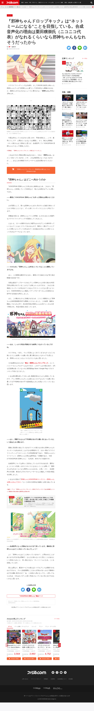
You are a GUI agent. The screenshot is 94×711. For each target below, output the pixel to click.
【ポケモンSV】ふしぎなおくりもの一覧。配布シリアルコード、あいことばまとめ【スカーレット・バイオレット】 (81, 113)
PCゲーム (34, 2)
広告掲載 (71, 687)
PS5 (30, 2)
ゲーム (10, 635)
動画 (62, 2)
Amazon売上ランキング (16, 627)
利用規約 (46, 687)
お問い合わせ (25, 687)
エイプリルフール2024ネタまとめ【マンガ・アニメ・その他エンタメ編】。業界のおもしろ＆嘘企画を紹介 (81, 131)
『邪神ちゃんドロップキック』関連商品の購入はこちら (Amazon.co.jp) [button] (31, 179)
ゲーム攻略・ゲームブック (21, 635)
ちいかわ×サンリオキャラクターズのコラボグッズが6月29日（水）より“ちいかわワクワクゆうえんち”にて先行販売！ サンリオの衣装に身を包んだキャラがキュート (72, 86)
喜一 (10, 55)
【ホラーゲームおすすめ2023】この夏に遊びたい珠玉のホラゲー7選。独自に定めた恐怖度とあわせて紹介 (67, 113)
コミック (34, 635)
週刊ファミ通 (77, 2)
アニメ (41, 635)
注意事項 (53, 687)
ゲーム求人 (51, 2)
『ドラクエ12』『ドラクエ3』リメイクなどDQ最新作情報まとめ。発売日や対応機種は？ (81, 149)
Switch (26, 2)
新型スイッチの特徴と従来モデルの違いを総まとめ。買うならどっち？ (67, 149)
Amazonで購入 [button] (14, 667)
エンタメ (24, 7)
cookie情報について (62, 687)
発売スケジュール (42, 2)
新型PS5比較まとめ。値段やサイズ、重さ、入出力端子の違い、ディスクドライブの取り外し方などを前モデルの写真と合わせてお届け (67, 131)
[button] (59, 654)
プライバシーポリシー (36, 687)
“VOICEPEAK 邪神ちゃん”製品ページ (31, 604)
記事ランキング (68, 67)
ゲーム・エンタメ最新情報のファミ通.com (10, 7)
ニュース (57, 2)
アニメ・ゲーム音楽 (50, 635)
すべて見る (57, 627)
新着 (22, 2)
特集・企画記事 (68, 2)
